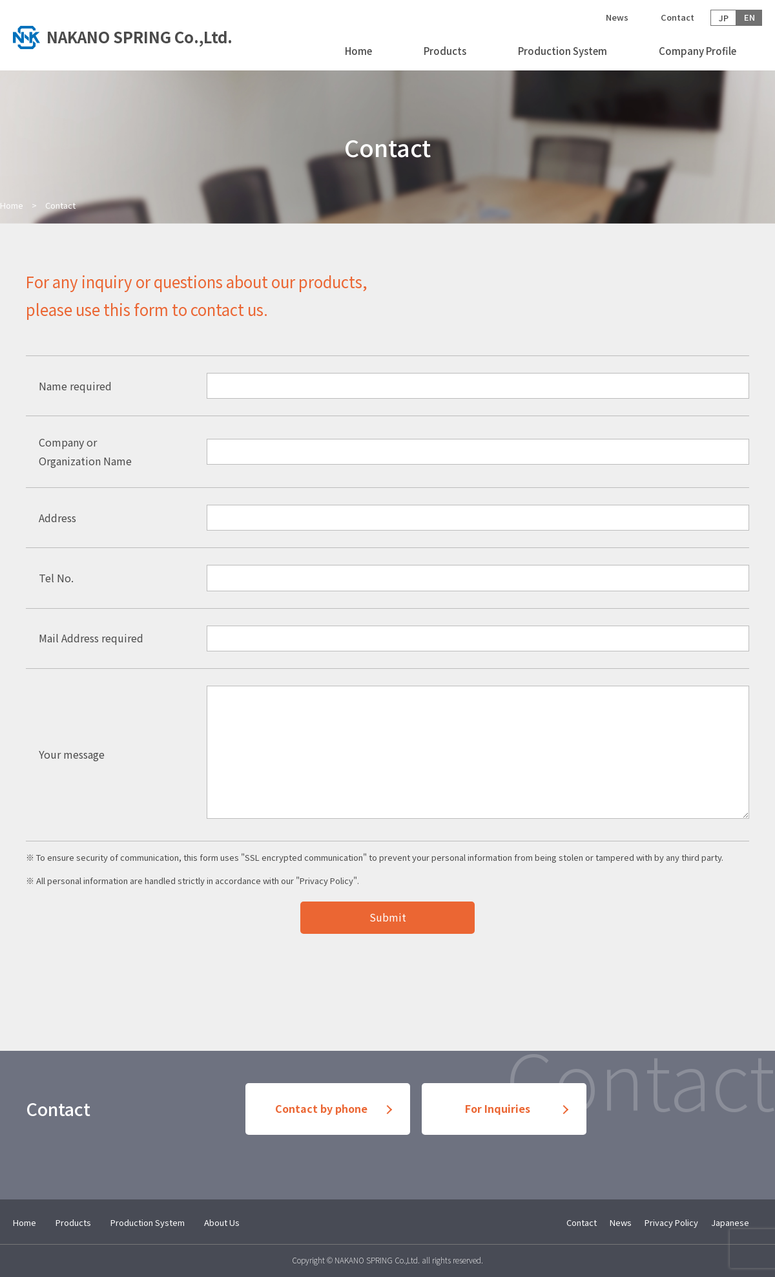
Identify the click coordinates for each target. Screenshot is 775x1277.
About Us (222, 1222)
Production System (562, 51)
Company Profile (697, 51)
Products (445, 51)
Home (358, 51)
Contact (677, 17)
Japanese (730, 1222)
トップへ (129, 35)
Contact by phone (321, 1109)
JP (723, 18)
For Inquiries (497, 1109)
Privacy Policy (326, 880)
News (617, 17)
